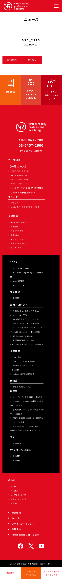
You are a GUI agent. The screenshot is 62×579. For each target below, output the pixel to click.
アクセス (14, 486)
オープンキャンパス (19, 243)
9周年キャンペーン (18, 222)
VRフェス (14, 203)
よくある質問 (16, 247)
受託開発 (16, 298)
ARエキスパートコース (20, 171)
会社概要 (16, 456)
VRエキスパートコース (20, 175)
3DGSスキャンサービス (22, 268)
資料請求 (14, 491)
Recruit (16, 518)
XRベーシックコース (19, 184)
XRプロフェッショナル (20, 179)
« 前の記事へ (11, 59)
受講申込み (15, 235)
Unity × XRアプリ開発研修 (24, 361)
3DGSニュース (18, 285)
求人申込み (17, 443)
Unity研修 (17, 357)
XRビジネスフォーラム (22, 387)
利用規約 (16, 529)
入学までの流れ (17, 231)
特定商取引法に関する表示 (25, 534)
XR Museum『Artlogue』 (23, 336)
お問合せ (14, 503)
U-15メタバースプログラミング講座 (25, 207)
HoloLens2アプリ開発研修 (24, 374)
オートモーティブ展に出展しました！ (28, 397)
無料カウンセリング (19, 239)
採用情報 (16, 460)
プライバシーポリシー (23, 523)
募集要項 (14, 226)
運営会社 (16, 512)
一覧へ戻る (31, 59)
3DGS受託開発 (19, 281)
